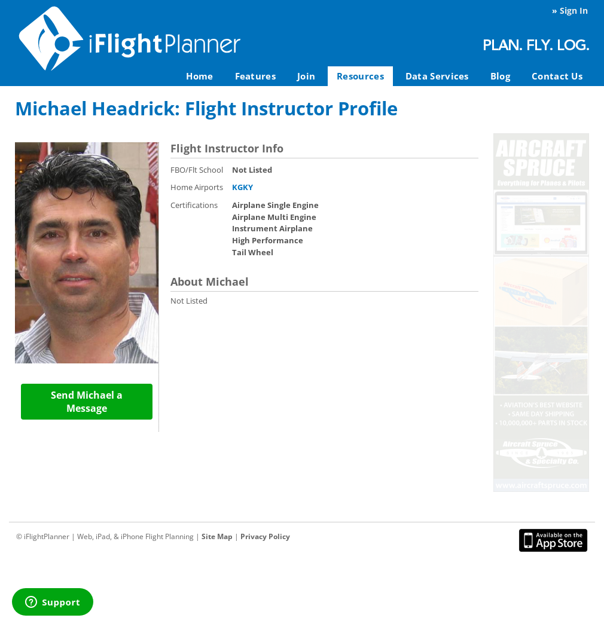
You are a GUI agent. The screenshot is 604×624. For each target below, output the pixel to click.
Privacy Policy (265, 536)
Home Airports (196, 187)
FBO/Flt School (196, 169)
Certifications (194, 205)
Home (199, 76)
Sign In (574, 10)
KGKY (242, 187)
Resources (360, 76)
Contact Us (557, 76)
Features (255, 76)
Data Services (437, 76)
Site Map (217, 536)
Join (306, 76)
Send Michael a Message (87, 402)
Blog (500, 76)
